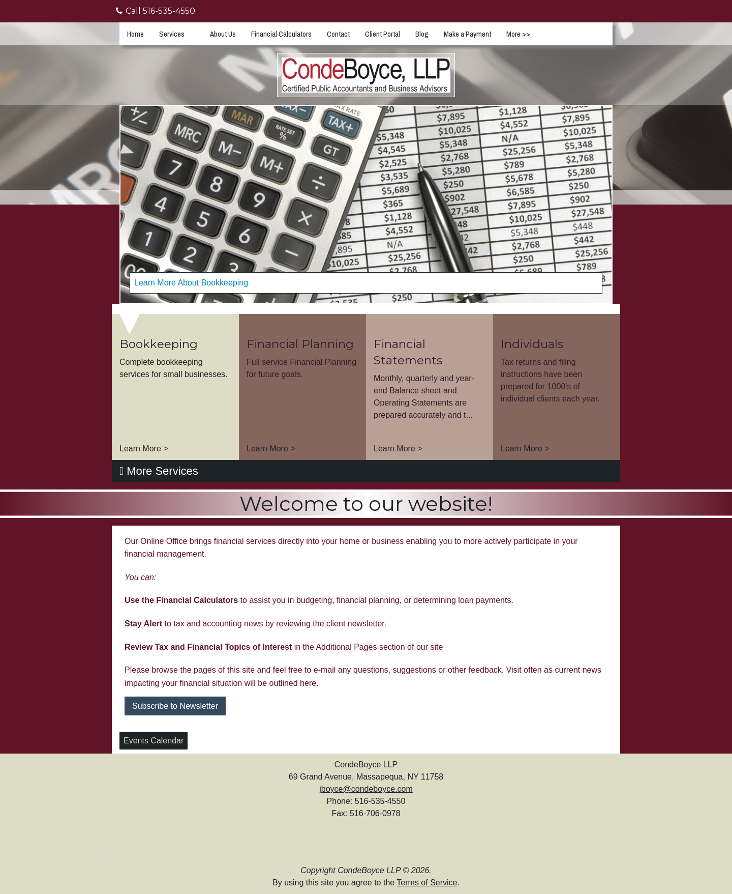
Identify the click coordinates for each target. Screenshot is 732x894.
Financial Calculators (281, 33)
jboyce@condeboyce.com (365, 789)
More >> (518, 33)
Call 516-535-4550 (155, 11)
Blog (422, 33)
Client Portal (382, 33)
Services (172, 33)
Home (135, 33)
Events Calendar (154, 740)
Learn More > (143, 448)
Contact (338, 33)
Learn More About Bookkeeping (191, 282)
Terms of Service (426, 882)
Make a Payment (467, 33)
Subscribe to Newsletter (175, 706)
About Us (223, 33)
